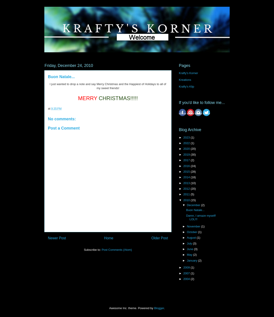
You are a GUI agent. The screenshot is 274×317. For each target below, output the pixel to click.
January (192, 260)
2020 (187, 148)
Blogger (159, 308)
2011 (187, 194)
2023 (187, 137)
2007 (187, 273)
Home (108, 238)
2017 (187, 160)
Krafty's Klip (186, 86)
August (192, 237)
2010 (187, 200)
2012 (187, 188)
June (190, 249)
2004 (187, 279)
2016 (187, 166)
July (190, 243)
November (194, 226)
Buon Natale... (195, 210)
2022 (187, 143)
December (194, 205)
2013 (187, 183)
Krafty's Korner (188, 73)
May (190, 254)
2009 (187, 267)
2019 (187, 154)
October (192, 232)
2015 (187, 171)
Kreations (185, 79)
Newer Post (57, 238)
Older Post (159, 238)
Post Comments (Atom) (117, 249)
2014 (187, 177)
